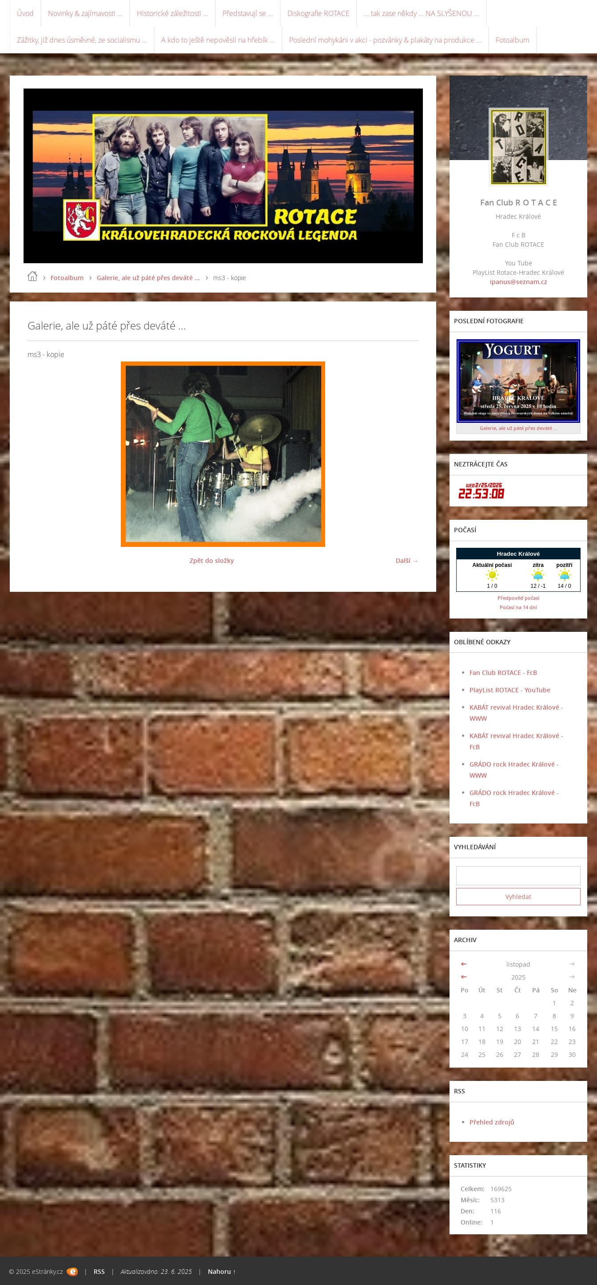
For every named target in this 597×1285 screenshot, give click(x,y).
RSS (99, 1271)
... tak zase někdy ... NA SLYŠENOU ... (421, 13)
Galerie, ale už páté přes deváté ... (148, 277)
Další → (407, 560)
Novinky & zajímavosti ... (85, 13)
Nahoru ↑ (222, 1271)
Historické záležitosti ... (172, 13)
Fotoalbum (512, 40)
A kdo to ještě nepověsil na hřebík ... (218, 40)
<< (464, 964)
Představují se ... (248, 13)
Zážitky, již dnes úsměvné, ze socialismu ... (82, 40)
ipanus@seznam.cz (518, 281)
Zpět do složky (212, 560)
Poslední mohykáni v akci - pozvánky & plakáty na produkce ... (385, 40)
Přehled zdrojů (492, 1122)
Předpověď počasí (518, 597)
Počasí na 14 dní (518, 607)
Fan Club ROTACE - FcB (503, 672)
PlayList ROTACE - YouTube (510, 690)
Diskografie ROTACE (318, 13)
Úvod (25, 13)
